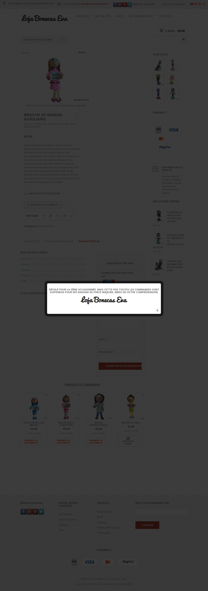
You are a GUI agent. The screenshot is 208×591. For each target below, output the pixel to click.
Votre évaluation (108, 303)
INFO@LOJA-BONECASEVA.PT (96, 3)
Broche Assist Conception (66, 424)
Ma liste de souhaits (174, 4)
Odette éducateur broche (33, 424)
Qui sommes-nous (141, 16)
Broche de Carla (131, 422)
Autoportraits (104, 500)
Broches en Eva (55, 124)
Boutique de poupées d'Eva (118, 572)
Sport (100, 505)
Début (84, 567)
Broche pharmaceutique (98, 424)
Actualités (103, 16)
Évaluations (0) (89, 241)
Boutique (82, 16)
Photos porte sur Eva (108, 516)
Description (31, 241)
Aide (119, 16)
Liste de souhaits (68, 508)
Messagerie (106, 351)
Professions (103, 521)
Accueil (27, 124)
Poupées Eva (40, 124)
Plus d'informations (59, 241)
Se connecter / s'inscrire (141, 4)
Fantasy (101, 510)
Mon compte (65, 502)
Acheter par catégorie (43, 39)
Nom (103, 339)
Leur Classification (109, 292)
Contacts (166, 16)
